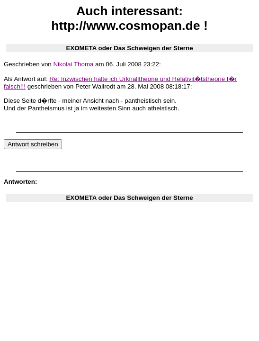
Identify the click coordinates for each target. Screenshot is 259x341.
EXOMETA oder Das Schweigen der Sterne (129, 48)
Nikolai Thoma (73, 64)
